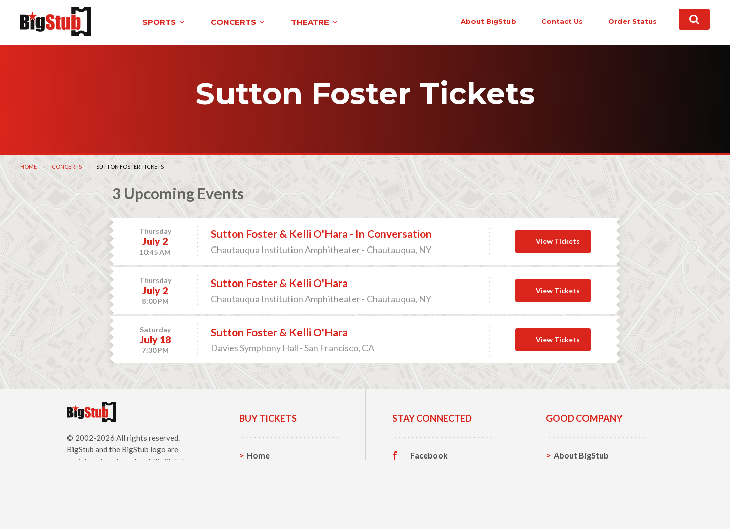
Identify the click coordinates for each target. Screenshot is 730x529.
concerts (219, 22)
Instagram (429, 486)
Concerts (67, 166)
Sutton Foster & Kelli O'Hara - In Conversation (321, 233)
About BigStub (467, 21)
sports (145, 22)
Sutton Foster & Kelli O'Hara (279, 282)
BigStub (80, 448)
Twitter (424, 471)
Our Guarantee (582, 502)
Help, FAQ (573, 486)
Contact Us (575, 470)
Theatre (262, 502)
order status (612, 21)
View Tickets (558, 240)
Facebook (429, 455)
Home (28, 166)
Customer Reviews (445, 502)
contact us (541, 21)
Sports (260, 470)
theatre (296, 22)
